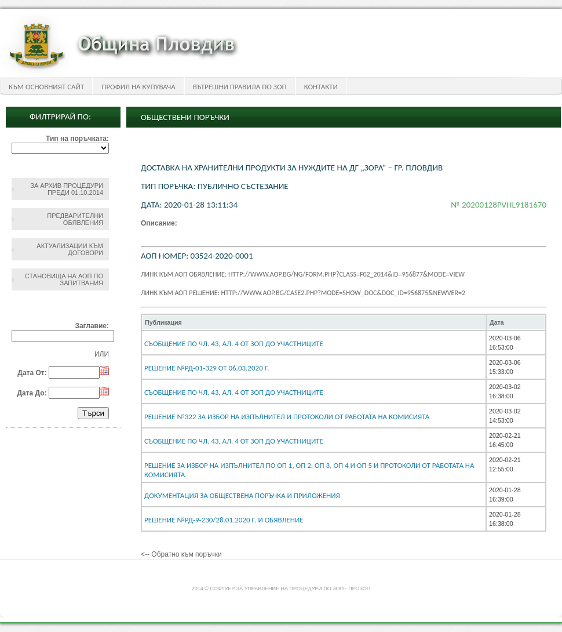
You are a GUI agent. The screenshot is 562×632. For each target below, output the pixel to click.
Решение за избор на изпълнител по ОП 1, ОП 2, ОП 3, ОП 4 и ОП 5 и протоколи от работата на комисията (309, 470)
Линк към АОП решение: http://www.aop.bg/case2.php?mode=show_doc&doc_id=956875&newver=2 (303, 293)
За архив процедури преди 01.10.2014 (66, 189)
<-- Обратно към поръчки (181, 554)
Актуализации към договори (70, 249)
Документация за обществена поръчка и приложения (242, 495)
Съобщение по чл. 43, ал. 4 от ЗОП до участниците (233, 392)
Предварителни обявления (75, 219)
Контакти (321, 86)
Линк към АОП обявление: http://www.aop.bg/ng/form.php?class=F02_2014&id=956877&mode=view (303, 274)
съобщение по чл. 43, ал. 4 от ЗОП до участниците (233, 343)
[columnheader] (314, 322)
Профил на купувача (138, 86)
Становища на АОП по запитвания (64, 279)
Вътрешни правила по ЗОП (240, 86)
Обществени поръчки (185, 117)
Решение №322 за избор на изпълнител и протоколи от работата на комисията (286, 416)
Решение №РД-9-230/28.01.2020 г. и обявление (224, 519)
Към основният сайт (46, 86)
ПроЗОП (359, 588)
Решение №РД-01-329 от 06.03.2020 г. (206, 368)
